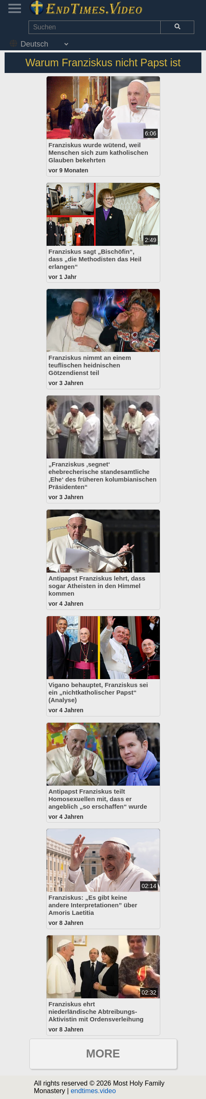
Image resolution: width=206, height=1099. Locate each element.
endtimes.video (93, 1090)
